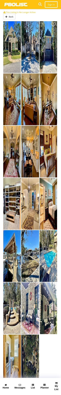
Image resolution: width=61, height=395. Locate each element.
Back (9, 16)
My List (56, 386)
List (33, 386)
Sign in (51, 4)
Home (6, 386)
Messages (19, 386)
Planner (45, 386)
